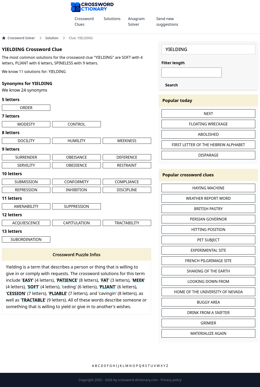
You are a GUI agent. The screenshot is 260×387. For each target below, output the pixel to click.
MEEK (138, 280)
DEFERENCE (126, 157)
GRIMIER (208, 323)
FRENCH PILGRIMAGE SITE (208, 260)
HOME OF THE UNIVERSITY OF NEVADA (208, 291)
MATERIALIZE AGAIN (208, 333)
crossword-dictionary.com (138, 380)
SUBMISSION (26, 181)
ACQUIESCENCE (26, 222)
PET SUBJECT (208, 239)
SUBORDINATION (26, 239)
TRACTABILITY (127, 222)
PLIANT (107, 286)
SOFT (33, 286)
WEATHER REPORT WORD (208, 198)
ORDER (26, 107)
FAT (104, 280)
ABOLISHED (208, 134)
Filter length (173, 62)
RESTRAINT (127, 165)
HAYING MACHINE (208, 188)
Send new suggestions (167, 21)
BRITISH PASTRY (208, 208)
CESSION (16, 293)
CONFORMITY (76, 181)
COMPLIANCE (127, 181)
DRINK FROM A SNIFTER (208, 312)
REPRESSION (26, 189)
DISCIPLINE (127, 189)
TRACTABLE (33, 300)
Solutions (112, 18)
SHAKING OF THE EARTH (208, 271)
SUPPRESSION (76, 206)
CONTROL (76, 124)
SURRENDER (26, 157)
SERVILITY (26, 165)
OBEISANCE (76, 157)
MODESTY (26, 124)
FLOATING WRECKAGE (208, 124)
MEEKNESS (126, 140)
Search (171, 85)
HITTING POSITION (208, 229)
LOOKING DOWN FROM (208, 281)
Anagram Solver (136, 21)
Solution (51, 38)
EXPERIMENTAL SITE (208, 250)
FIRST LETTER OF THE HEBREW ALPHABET (208, 144)
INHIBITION (76, 189)
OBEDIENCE (76, 165)
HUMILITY (76, 140)
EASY (27, 280)
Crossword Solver (18, 38)
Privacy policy (171, 380)
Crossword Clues (84, 21)
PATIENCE (67, 280)
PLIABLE (57, 293)
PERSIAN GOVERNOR (208, 219)
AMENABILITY (26, 206)
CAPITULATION (76, 222)
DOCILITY (26, 140)
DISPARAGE (208, 155)
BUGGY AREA (208, 302)
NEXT (208, 113)
